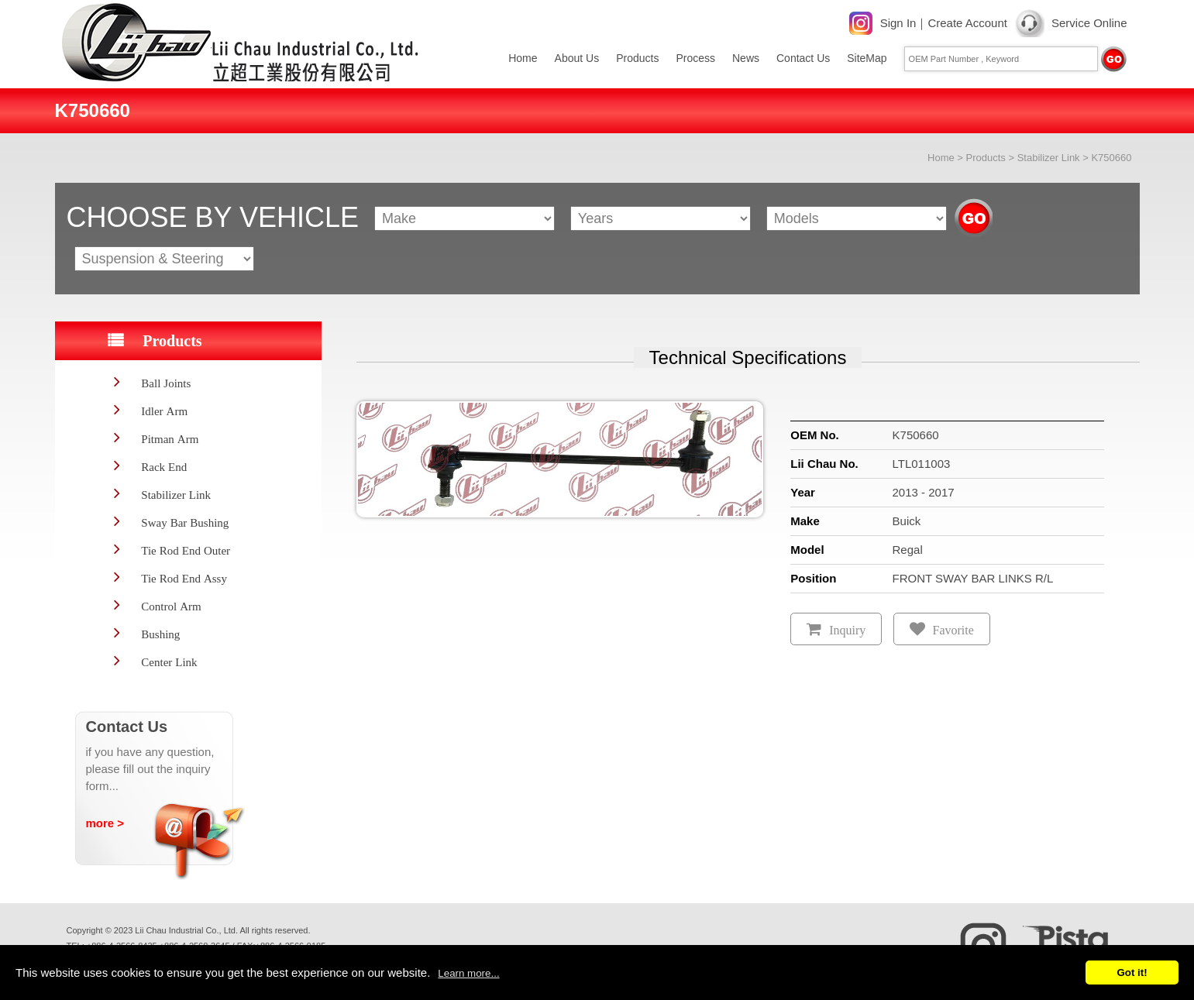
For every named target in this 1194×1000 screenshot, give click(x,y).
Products (637, 58)
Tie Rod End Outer (185, 550)
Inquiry (847, 630)
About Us (577, 58)
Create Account (967, 22)
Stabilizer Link (1048, 157)
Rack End (164, 467)
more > (105, 823)
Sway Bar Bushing (185, 522)
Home (522, 58)
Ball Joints (166, 383)
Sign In (898, 22)
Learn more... (468, 973)
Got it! (1132, 972)
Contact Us (803, 58)
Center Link (169, 662)
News (745, 58)
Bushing (160, 634)
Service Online (1089, 22)
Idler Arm (164, 411)
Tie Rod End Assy (184, 578)
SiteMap (866, 58)
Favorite (953, 630)
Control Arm (171, 606)
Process (695, 58)
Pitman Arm (169, 439)
